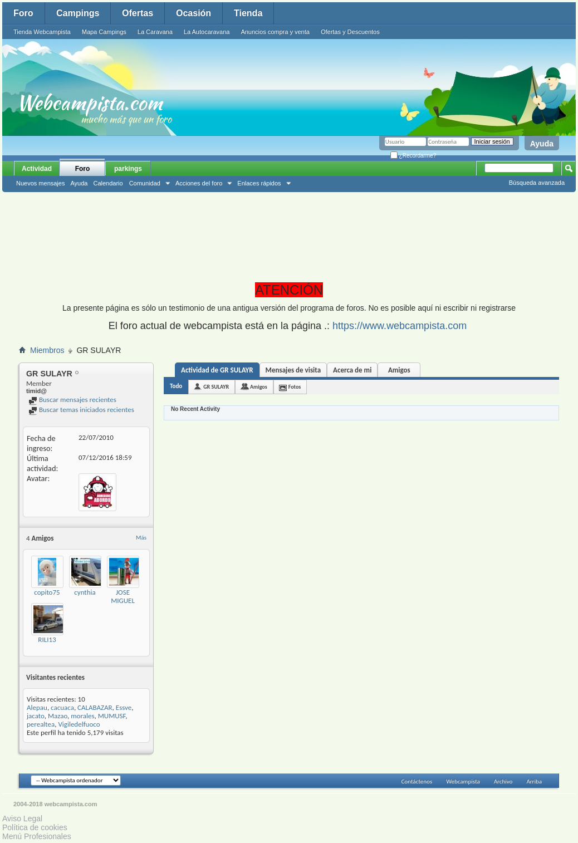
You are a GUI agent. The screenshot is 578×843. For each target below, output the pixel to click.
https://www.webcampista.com (399, 325)
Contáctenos (416, 781)
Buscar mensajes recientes (72, 399)
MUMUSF (112, 716)
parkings (128, 169)
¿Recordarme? (413, 156)
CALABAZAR (94, 707)
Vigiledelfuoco (79, 724)
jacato (36, 716)
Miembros (47, 350)
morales (82, 716)
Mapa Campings (104, 31)
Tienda (248, 13)
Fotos (294, 386)
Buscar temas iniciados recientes (81, 409)
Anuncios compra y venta (275, 31)
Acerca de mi (352, 370)
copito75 (47, 592)
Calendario (108, 183)
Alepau (37, 707)
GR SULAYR (216, 386)
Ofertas (137, 13)
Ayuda (541, 143)
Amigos (399, 370)
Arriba (534, 781)
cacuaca (62, 707)
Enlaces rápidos (259, 183)
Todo (176, 386)
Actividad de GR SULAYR (217, 370)
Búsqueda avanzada (537, 182)
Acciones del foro (198, 183)
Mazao (57, 716)
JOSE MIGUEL (123, 596)
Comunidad (144, 183)
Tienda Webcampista (42, 31)
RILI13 (47, 639)
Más (141, 537)
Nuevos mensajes (40, 183)
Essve (124, 707)
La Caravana (155, 31)
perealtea (41, 724)
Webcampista (463, 781)
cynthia (85, 592)
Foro (23, 13)
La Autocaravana (207, 31)
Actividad (37, 169)
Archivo (503, 781)
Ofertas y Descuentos (350, 31)
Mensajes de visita (293, 370)
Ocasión (193, 13)
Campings (77, 13)
